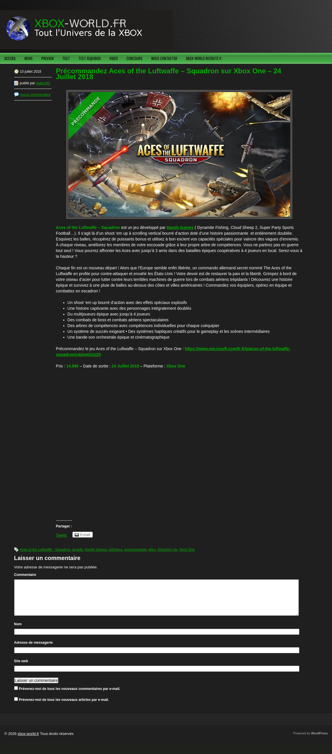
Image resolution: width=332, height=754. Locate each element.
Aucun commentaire (35, 95)
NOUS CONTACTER (164, 58)
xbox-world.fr (28, 740)
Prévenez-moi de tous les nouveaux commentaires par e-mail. (69, 696)
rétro (152, 550)
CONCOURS (134, 58)
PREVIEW (47, 58)
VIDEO (113, 58)
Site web (21, 668)
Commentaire (25, 575)
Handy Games (96, 550)
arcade (77, 550)
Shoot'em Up (167, 550)
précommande (135, 550)
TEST (66, 58)
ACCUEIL (10, 58)
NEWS (29, 58)
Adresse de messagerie (33, 649)
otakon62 (43, 83)
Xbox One (187, 550)
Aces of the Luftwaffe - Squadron (45, 550)
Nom (18, 631)
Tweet (61, 535)
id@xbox (115, 550)
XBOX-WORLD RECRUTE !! (203, 58)
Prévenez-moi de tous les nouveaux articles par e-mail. (64, 707)
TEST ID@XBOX (90, 58)
